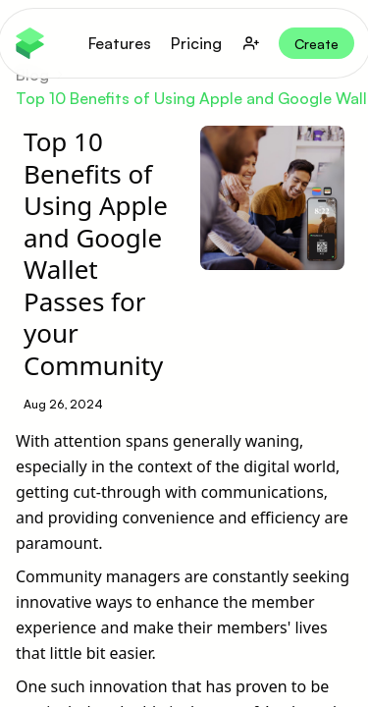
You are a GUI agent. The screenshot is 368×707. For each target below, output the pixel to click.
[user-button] (251, 43)
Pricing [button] (196, 43)
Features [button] (119, 43)
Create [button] (316, 43)
